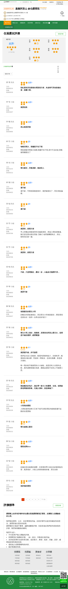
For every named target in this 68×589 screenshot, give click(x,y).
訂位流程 (56, 571)
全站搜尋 (26, 2)
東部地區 (17, 563)
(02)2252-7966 (28, 582)
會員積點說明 (33, 571)
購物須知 (6, 571)
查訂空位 (7, 23)
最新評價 (8, 74)
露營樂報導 (49, 563)
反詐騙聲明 (19, 571)
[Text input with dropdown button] (20, 2)
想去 (63, 15)
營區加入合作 (41, 571)
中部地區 (17, 558)
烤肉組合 (38, 555)
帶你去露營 (49, 558)
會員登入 (52, 2)
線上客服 (61, 571)
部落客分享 (49, 560)
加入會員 (44, 2)
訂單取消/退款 (59, 4)
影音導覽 (30, 23)
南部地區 (17, 560)
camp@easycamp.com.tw (25, 584)
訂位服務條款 (49, 571)
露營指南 (49, 555)
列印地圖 (55, 23)
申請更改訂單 (60, 2)
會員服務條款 (26, 571)
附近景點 (46, 23)
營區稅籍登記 (34, 573)
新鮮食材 (38, 558)
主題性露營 (49, 566)
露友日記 (37, 23)
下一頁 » (44, 499)
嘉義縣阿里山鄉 (9, 8)
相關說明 (22, 23)
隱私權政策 (12, 571)
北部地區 (17, 555)
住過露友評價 (9, 27)
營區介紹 (15, 23)
